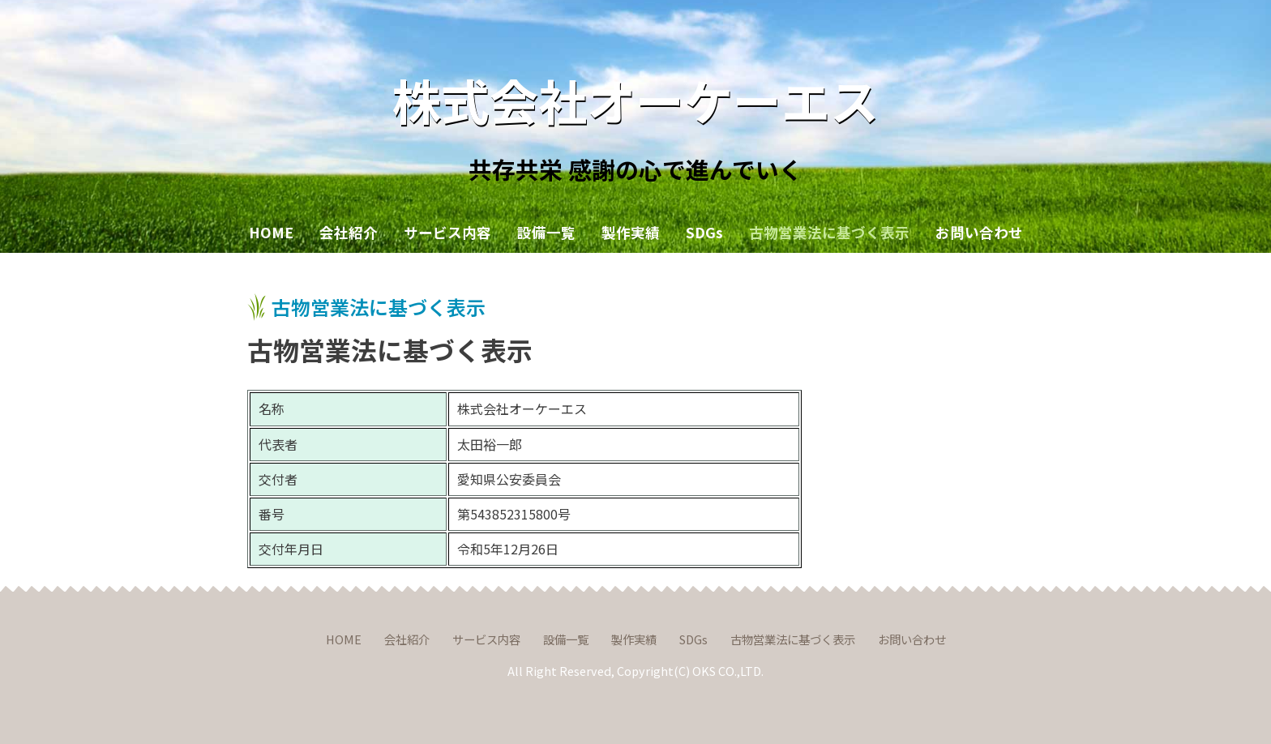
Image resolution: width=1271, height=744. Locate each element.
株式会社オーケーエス (635, 99)
